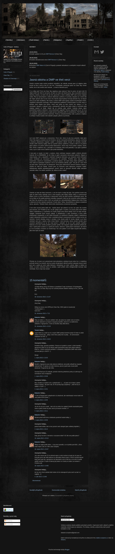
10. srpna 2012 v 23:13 (41, 438)
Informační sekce (99, 70)
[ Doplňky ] (69, 40)
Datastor (37, 317)
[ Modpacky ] (57, 40)
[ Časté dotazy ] (34, 40)
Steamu (63, 539)
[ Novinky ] (9, 40)
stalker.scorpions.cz (102, 538)
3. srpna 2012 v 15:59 (41, 420)
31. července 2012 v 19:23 (43, 339)
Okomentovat (36, 480)
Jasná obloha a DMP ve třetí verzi (50, 79)
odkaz (105, 87)
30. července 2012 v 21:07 (43, 297)
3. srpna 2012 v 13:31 (41, 389)
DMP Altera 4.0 (40, 65)
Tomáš (37, 330)
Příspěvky (8, 521)
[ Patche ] (46, 40)
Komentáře (9, 524)
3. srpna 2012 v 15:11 (41, 411)
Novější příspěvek (36, 490)
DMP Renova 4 (50, 54)
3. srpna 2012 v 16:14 (41, 429)
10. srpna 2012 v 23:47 (41, 449)
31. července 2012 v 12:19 (43, 326)
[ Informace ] (21, 40)
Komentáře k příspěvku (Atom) (64, 495)
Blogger (67, 549)
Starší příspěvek (81, 490)
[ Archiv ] (90, 40)
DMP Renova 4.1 (53, 60)
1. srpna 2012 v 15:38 (41, 376)
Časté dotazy (105, 72)
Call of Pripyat (8, 72)
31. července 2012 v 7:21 (42, 313)
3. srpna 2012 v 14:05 (41, 400)
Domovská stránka (58, 490)
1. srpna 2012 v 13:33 (41, 358)
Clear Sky (6, 75)
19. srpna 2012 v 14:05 (41, 466)
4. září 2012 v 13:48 (41, 476)
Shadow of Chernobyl (10, 78)
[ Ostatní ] (80, 40)
